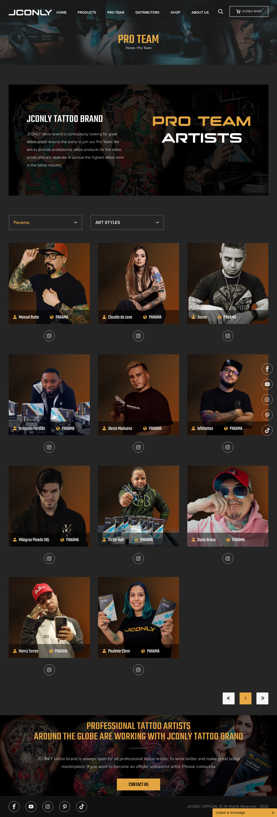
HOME (61, 12)
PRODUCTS (87, 12)
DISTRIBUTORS (147, 12)
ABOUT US (200, 12)
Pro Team (144, 48)
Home (130, 48)
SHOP (175, 12)
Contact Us (138, 784)
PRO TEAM (115, 12)
